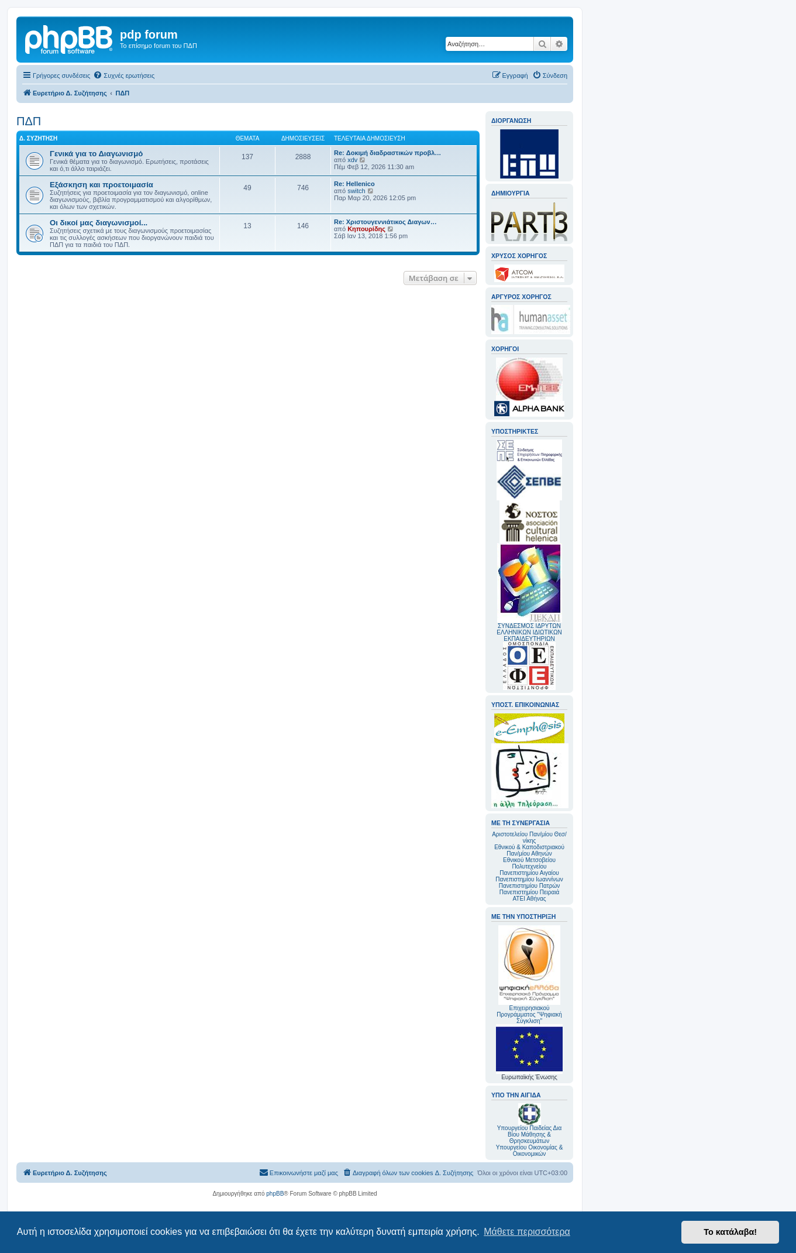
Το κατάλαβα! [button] (730, 1232)
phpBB (275, 1193)
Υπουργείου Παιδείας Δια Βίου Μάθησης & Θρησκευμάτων (529, 1134)
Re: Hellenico (354, 183)
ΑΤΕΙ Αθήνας (529, 898)
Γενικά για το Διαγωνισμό (96, 153)
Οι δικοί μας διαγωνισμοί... (98, 222)
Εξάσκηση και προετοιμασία (101, 184)
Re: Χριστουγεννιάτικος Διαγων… (385, 221)
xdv (352, 159)
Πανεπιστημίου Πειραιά (529, 892)
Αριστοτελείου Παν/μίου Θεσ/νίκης (529, 837)
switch (356, 190)
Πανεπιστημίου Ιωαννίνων (529, 879)
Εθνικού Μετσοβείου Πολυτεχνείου (529, 863)
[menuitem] (123, 75)
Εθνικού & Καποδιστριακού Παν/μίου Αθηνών (529, 850)
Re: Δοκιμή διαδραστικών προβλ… (387, 152)
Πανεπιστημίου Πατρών (529, 886)
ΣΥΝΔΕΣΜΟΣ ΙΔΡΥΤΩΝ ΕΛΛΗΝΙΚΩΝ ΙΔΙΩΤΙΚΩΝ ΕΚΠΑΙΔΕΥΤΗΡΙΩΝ (529, 632)
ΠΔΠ (28, 121)
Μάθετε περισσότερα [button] (527, 1232)
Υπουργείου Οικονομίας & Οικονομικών (529, 1150)
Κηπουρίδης (366, 228)
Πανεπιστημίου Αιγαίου (529, 873)
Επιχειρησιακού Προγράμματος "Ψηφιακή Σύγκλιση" (529, 974)
